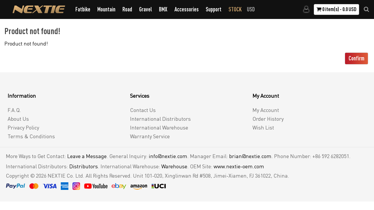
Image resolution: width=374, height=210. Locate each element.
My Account (265, 110)
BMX (163, 9)
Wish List (263, 127)
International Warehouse (159, 127)
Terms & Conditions (31, 136)
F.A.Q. (14, 110)
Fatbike (82, 9)
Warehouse (174, 166)
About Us (18, 119)
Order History (268, 119)
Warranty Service (150, 136)
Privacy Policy (23, 127)
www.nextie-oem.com (239, 166)
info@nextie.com (168, 156)
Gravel (145, 9)
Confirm (356, 58)
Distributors (83, 166)
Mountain (106, 9)
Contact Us (143, 110)
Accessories (186, 9)
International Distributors (160, 119)
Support (213, 9)
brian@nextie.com (250, 156)
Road (127, 9)
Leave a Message (87, 156)
